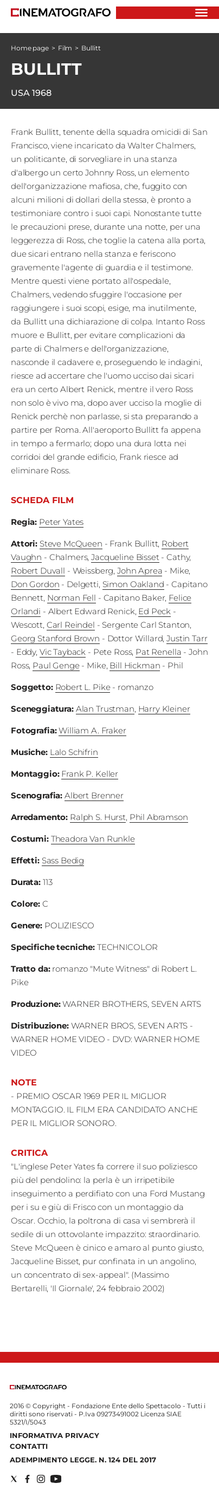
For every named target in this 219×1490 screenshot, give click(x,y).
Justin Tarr (186, 638)
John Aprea (140, 570)
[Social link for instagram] (41, 1479)
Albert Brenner (94, 795)
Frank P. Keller (89, 774)
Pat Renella (158, 652)
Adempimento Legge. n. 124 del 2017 (83, 1459)
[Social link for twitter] (14, 1479)
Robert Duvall (38, 570)
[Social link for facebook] (27, 1479)
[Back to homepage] (38, 1387)
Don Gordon (35, 584)
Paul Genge (56, 665)
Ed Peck (154, 611)
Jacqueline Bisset (125, 557)
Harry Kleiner (164, 709)
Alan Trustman (105, 709)
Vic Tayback (63, 652)
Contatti (29, 1446)
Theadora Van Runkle (93, 839)
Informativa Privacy (54, 1435)
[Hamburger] (201, 12)
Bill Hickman (135, 665)
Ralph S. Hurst (98, 817)
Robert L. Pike (83, 687)
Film (65, 48)
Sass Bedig (63, 860)
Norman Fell (71, 598)
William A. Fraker (92, 730)
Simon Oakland (133, 584)
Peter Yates (61, 522)
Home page (30, 48)
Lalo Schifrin (74, 752)
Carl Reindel (71, 625)
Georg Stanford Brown (55, 638)
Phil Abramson (159, 817)
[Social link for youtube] (55, 1479)
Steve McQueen (71, 543)
